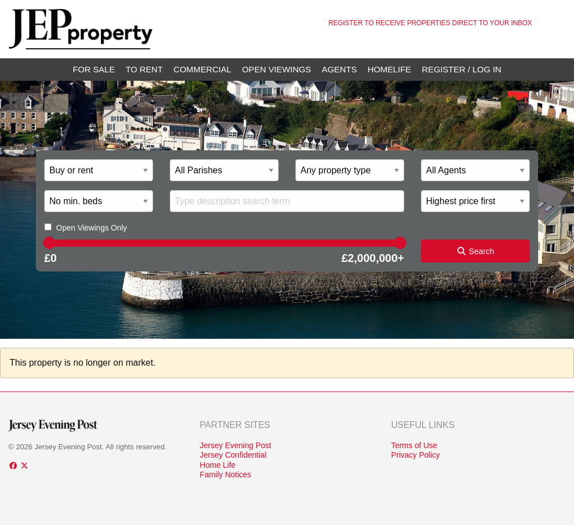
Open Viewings (276, 69)
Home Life (217, 464)
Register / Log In (462, 69)
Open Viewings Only (91, 227)
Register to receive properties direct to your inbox (430, 23)
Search (475, 251)
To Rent (144, 69)
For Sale (94, 69)
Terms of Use (414, 445)
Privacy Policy (415, 454)
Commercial (203, 69)
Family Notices (225, 474)
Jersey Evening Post (235, 445)
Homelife (389, 69)
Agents (339, 69)
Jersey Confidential (233, 454)
